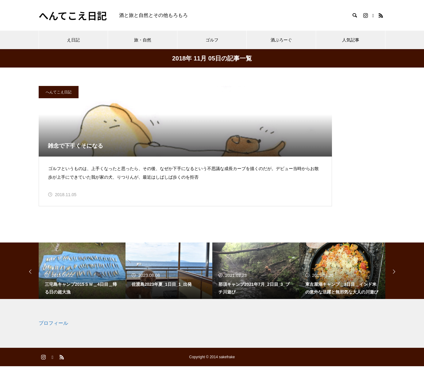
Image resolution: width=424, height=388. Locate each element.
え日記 (73, 39)
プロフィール (53, 345)
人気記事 (350, 39)
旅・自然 (142, 39)
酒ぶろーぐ (281, 39)
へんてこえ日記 (58, 92)
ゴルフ (212, 39)
